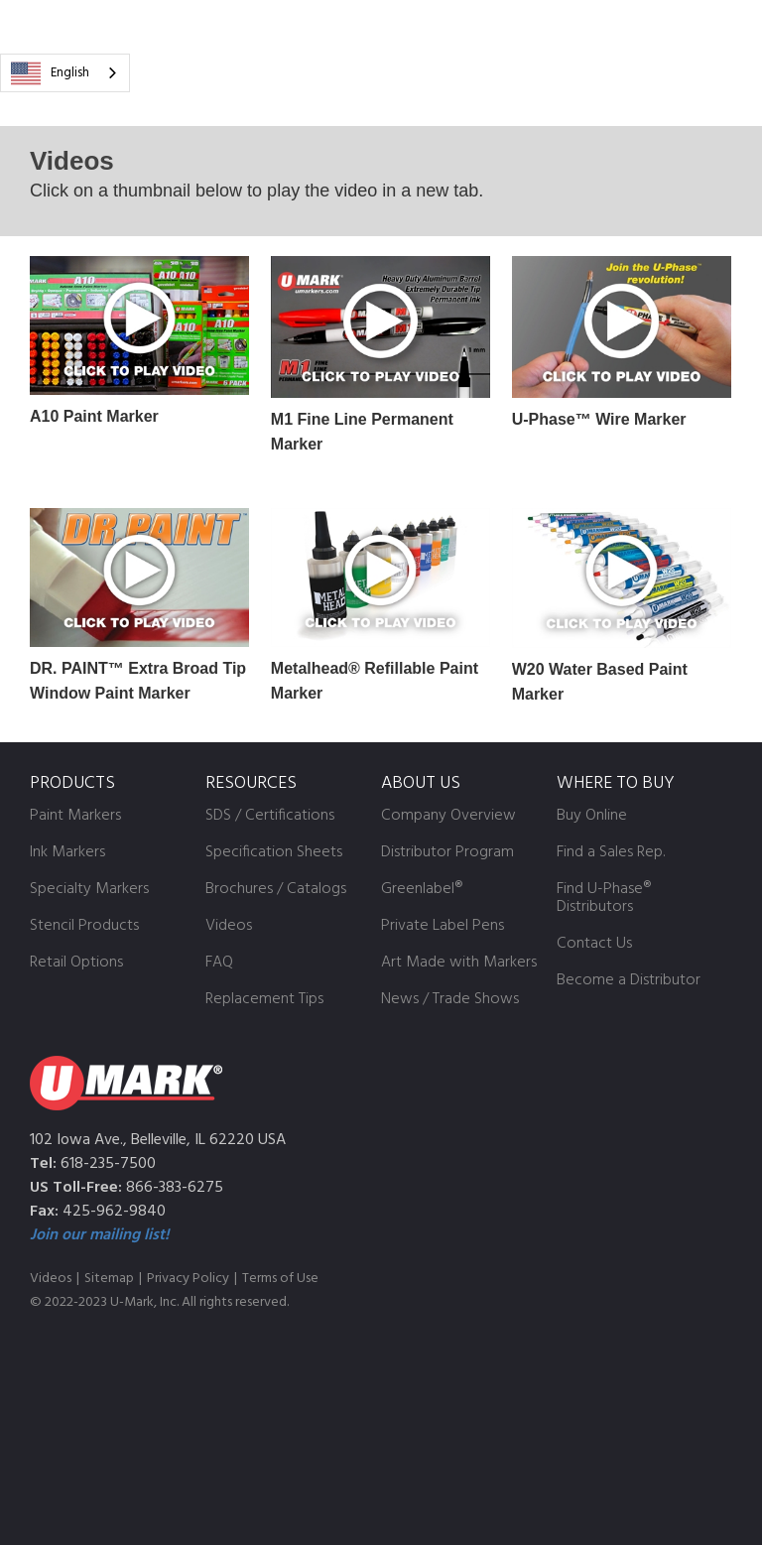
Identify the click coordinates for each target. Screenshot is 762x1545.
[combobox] (65, 73)
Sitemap (109, 1278)
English (50, 73)
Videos (50, 1278)
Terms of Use (280, 1278)
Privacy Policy (188, 1278)
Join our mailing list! (99, 1235)
